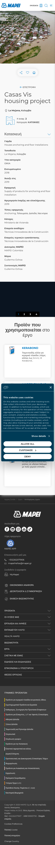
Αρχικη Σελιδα (9, 499)
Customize (27, 450)
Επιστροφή (27, 87)
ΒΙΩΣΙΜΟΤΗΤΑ (11, 642)
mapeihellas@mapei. (18, 563)
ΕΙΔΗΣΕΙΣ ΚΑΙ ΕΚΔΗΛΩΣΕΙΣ (17, 662)
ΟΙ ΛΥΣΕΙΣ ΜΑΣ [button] (11, 617)
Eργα (20, 499)
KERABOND (30, 348)
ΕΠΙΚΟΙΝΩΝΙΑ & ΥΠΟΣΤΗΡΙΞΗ (18, 668)
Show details (39, 436)
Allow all (27, 443)
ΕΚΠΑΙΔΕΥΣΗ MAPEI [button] (14, 630)
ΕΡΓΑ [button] (6, 649)
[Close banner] (51, 387)
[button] (7, 297)
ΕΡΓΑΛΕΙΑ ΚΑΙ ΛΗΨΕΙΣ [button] (15, 623)
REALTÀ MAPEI (12, 636)
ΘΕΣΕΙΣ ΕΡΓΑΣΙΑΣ (13, 674)
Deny (27, 456)
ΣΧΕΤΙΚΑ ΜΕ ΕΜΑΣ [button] (13, 655)
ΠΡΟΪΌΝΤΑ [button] (9, 610)
